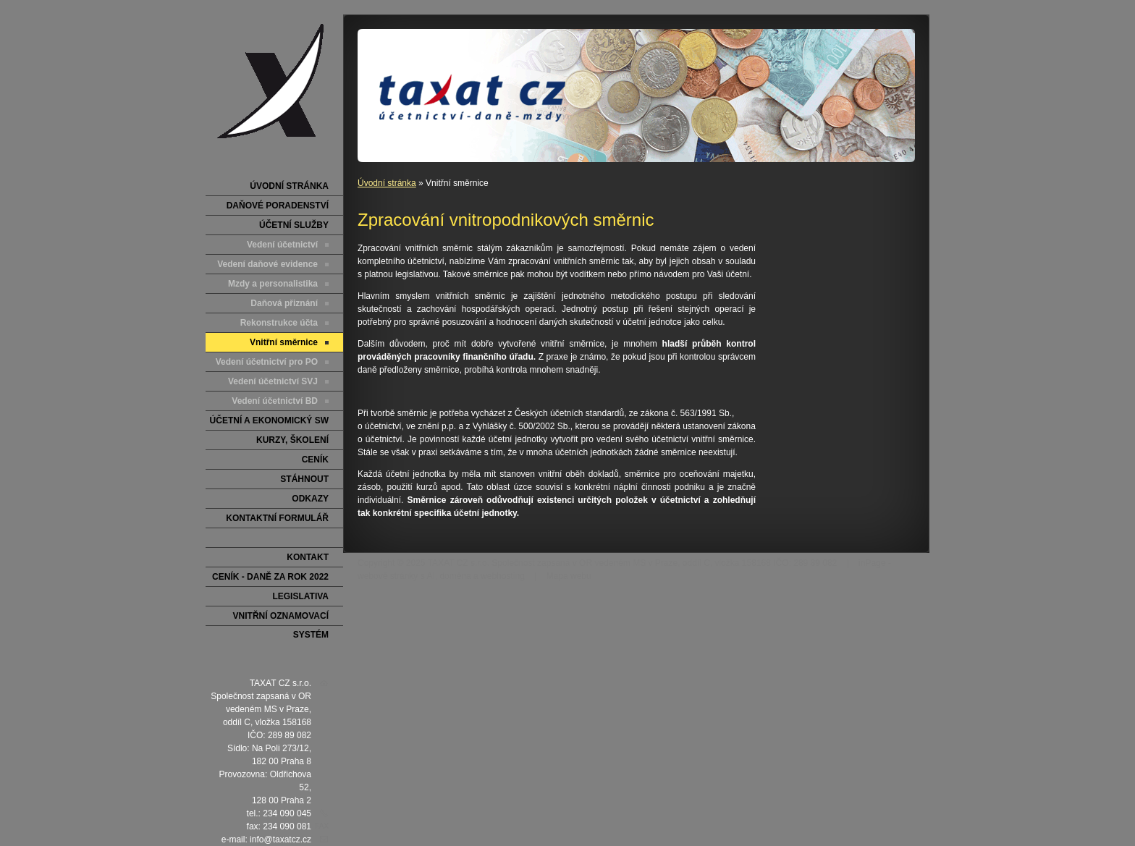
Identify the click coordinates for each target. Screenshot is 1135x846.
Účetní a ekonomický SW (269, 420)
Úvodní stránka (387, 183)
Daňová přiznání (284, 303)
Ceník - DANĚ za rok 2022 (270, 577)
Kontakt (308, 557)
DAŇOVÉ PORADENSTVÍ (278, 205)
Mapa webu (569, 576)
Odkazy (310, 499)
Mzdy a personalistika (273, 284)
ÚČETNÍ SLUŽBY (294, 225)
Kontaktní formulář (277, 518)
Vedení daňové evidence (267, 264)
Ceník (315, 459)
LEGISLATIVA (300, 596)
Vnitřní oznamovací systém (281, 618)
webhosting (503, 576)
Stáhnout (304, 479)
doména (455, 576)
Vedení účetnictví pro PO (267, 362)
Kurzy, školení (292, 440)
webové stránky (388, 576)
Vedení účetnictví (282, 245)
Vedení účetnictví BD (275, 401)
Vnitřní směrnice (284, 342)
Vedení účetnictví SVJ (273, 381)
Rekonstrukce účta (279, 323)
